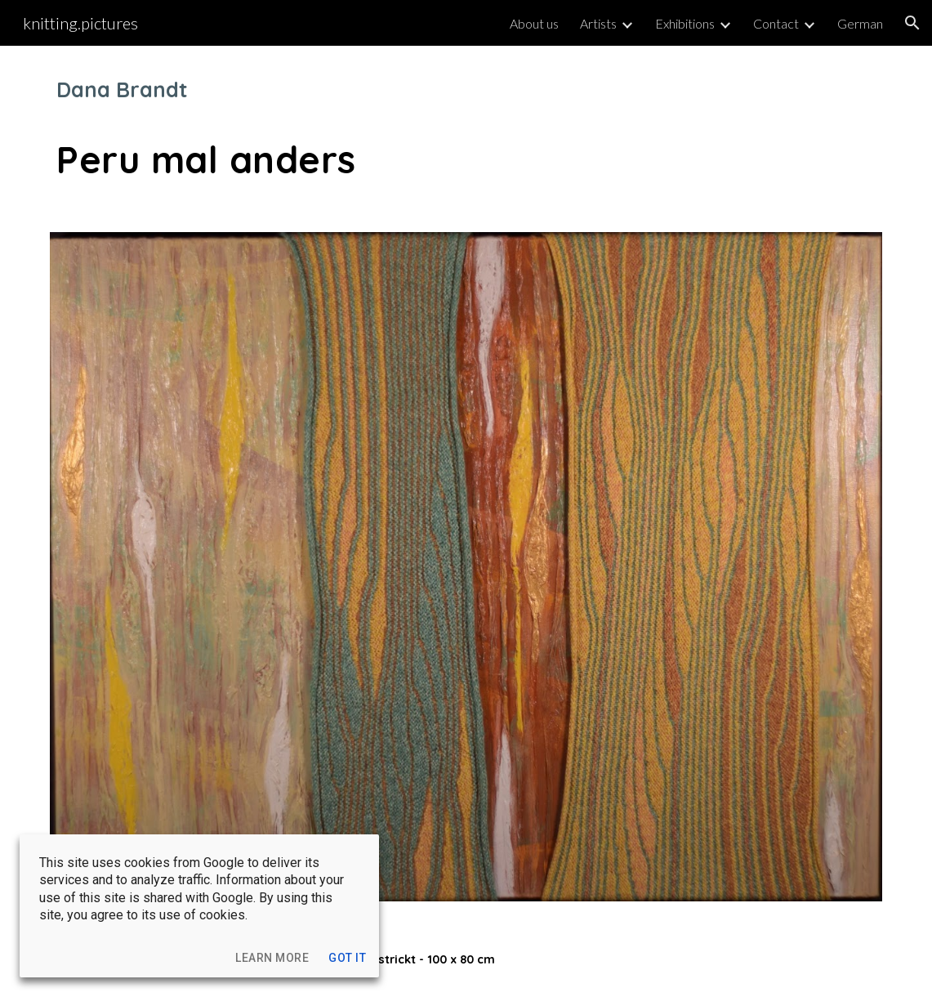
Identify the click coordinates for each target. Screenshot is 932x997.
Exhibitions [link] (685, 23)
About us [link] (534, 23)
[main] (466, 129)
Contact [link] (776, 23)
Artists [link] (598, 23)
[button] (912, 22)
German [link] (860, 23)
